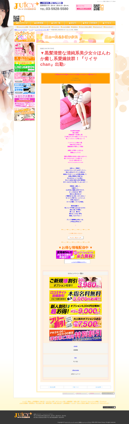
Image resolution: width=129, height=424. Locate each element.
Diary (75, 357)
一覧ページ (75, 387)
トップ (31, 29)
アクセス (83, 401)
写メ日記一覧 (40, 403)
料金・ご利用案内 (33, 401)
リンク (73, 403)
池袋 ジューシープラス (20, 29)
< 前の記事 (52, 387)
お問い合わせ (57, 403)
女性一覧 (79, 393)
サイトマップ (108, 27)
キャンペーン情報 (23, 27)
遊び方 (42, 401)
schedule (75, 346)
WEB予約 (49, 403)
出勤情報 (92, 393)
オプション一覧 (45, 27)
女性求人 (75, 27)
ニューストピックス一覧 (42, 29)
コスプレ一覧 (34, 27)
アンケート (56, 27)
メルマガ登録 (66, 27)
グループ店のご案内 (86, 27)
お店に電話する (75, 237)
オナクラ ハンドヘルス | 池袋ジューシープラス (78, 422)
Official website (75, 370)
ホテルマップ (98, 27)
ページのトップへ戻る (108, 393)
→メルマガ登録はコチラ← (79, 262)
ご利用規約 (66, 403)
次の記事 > (99, 387)
